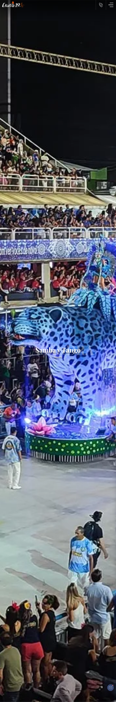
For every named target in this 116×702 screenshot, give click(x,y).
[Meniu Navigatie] (111, 5)
